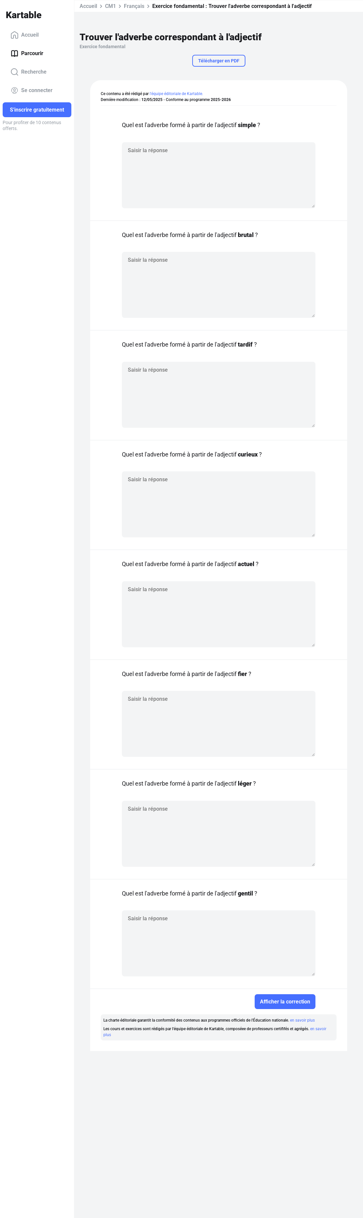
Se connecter (32, 90)
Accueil (25, 35)
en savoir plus (302, 1020)
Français (134, 6)
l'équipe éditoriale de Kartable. (176, 93)
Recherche (29, 72)
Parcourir (27, 53)
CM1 (110, 6)
